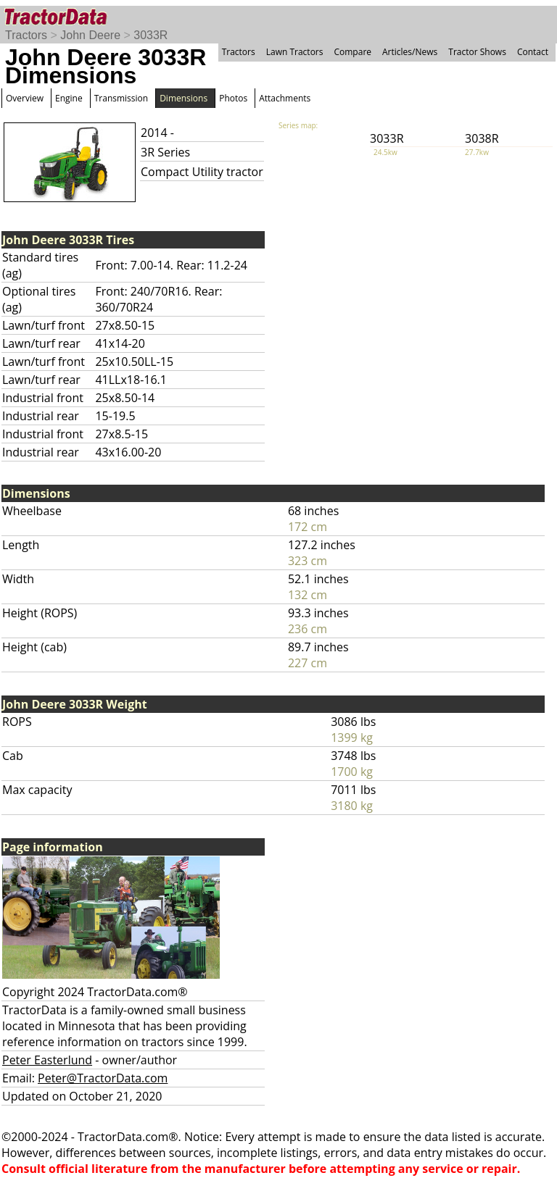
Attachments (284, 98)
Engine (69, 98)
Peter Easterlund (47, 1060)
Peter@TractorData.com (103, 1078)
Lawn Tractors (294, 52)
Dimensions (183, 98)
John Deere (90, 35)
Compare (352, 52)
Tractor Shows (477, 52)
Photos (233, 98)
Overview (25, 98)
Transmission (121, 98)
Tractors (26, 35)
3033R (150, 35)
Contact (532, 52)
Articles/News (409, 52)
